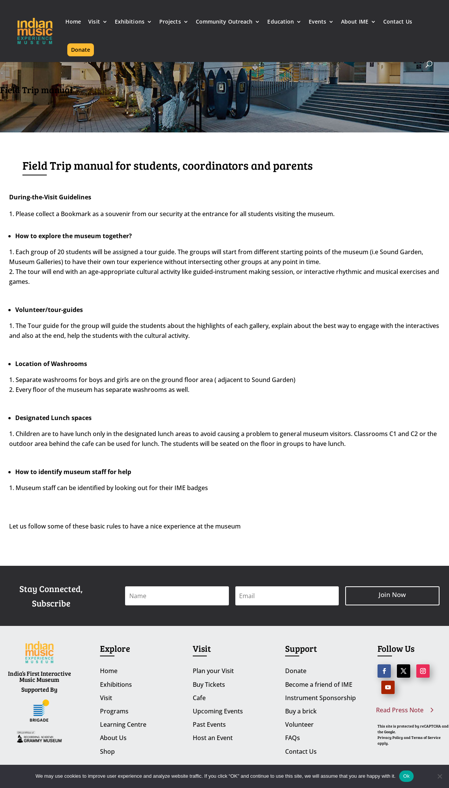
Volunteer (299, 724)
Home (73, 22)
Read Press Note (400, 710)
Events (317, 22)
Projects (170, 22)
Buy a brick (301, 711)
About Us (113, 738)
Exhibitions (129, 22)
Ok (406, 776)
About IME (354, 22)
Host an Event (213, 738)
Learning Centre (123, 724)
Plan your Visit (213, 671)
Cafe (199, 698)
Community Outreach (224, 22)
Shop (107, 751)
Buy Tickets (209, 684)
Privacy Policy (390, 737)
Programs (114, 711)
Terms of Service (426, 737)
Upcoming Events (218, 711)
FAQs (292, 738)
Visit (94, 22)
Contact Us (397, 22)
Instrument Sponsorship (320, 698)
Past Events (209, 724)
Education (280, 22)
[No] (439, 776)
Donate (80, 49)
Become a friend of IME (318, 684)
